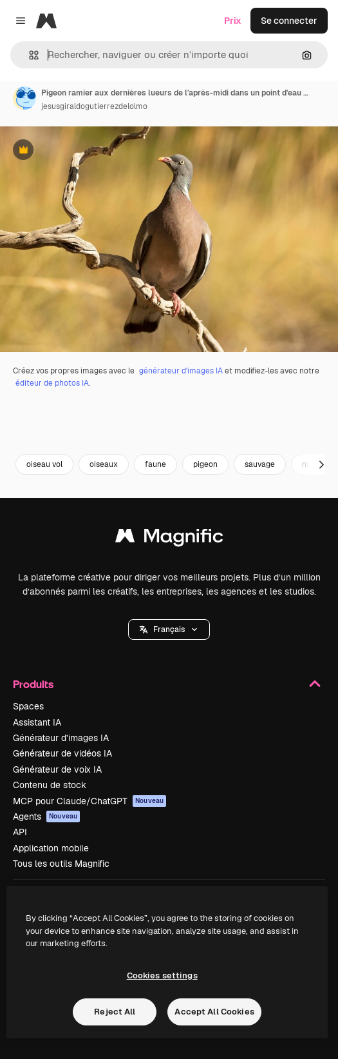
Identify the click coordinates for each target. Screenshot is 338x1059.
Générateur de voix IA (57, 769)
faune (155, 464)
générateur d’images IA (181, 371)
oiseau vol (44, 464)
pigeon (205, 464)
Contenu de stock (49, 785)
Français (169, 629)
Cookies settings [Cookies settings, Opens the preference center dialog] (162, 975)
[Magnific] (46, 20)
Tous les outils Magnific (61, 863)
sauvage (260, 464)
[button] (28, 55)
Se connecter (289, 20)
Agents (46, 816)
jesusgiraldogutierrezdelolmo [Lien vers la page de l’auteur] (94, 106)
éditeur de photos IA (52, 383)
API (20, 832)
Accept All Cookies (214, 1011)
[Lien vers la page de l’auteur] (24, 98)
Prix (232, 20)
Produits (169, 683)
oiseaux (103, 464)
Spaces (28, 706)
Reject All (114, 1011)
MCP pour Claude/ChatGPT (89, 801)
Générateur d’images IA (61, 738)
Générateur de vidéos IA (62, 753)
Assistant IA (37, 722)
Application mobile (51, 848)
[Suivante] (321, 464)
